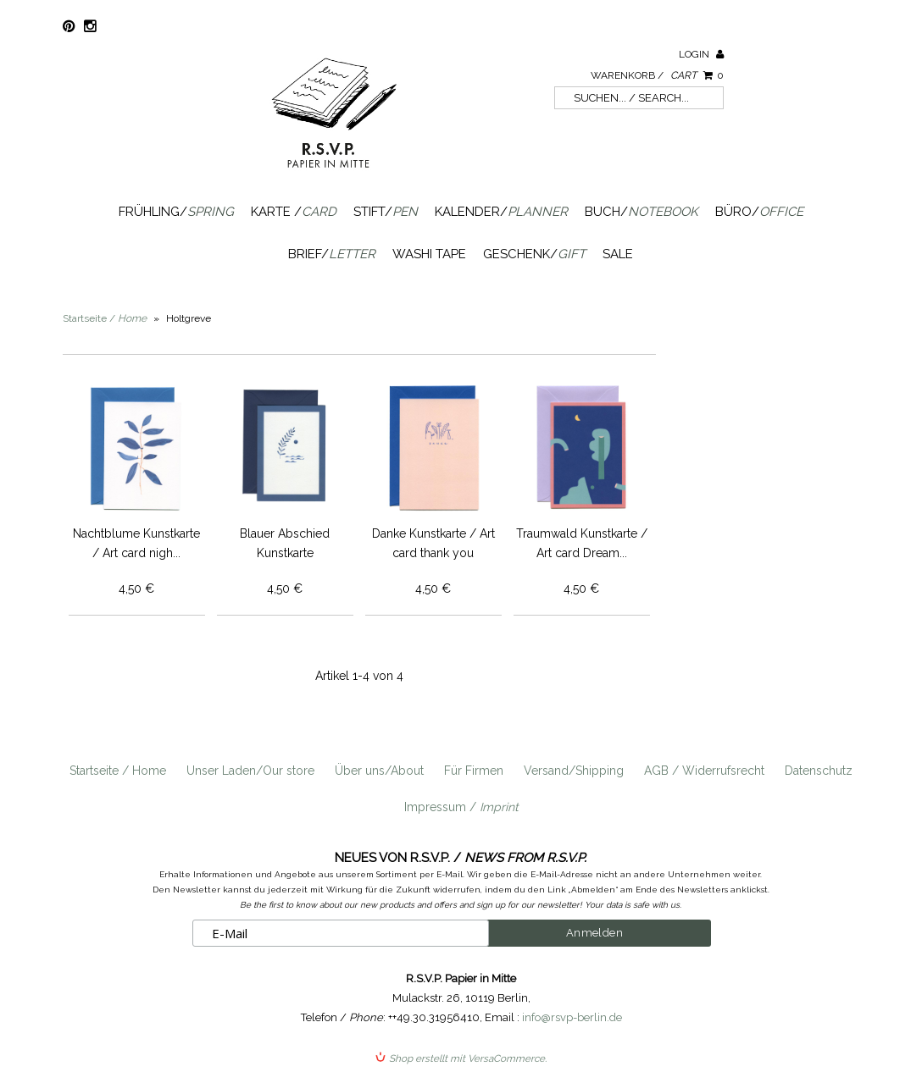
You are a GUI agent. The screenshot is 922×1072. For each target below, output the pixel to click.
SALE (618, 254)
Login (701, 54)
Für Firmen (473, 770)
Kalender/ (501, 211)
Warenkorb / (657, 75)
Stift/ (385, 211)
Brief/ (331, 254)
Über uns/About (379, 770)
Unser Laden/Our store (250, 770)
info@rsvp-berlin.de (572, 1017)
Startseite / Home (117, 770)
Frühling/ (176, 211)
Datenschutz (819, 770)
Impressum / (461, 807)
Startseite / (105, 318)
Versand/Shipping (574, 770)
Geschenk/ (534, 254)
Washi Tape (429, 254)
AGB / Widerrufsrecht (704, 770)
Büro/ (759, 211)
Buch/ (641, 211)
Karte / (293, 211)
